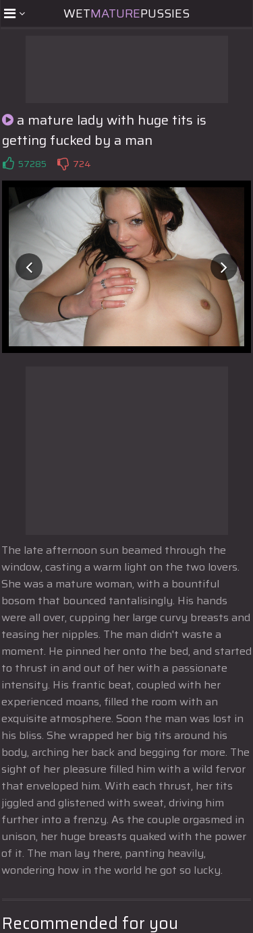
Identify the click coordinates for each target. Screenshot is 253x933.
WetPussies (126, 13)
